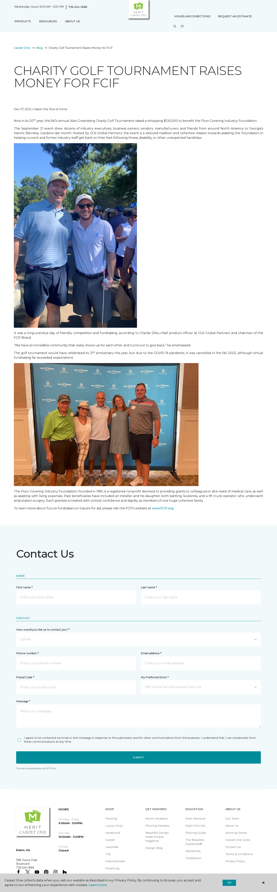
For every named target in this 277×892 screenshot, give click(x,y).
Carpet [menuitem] (110, 840)
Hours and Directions (192, 16)
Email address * (151, 653)
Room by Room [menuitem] (236, 833)
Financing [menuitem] (112, 868)
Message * (23, 701)
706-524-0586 (77, 7)
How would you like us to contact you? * (43, 629)
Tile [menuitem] (108, 854)
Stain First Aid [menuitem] (195, 825)
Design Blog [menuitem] (154, 848)
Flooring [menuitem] (111, 818)
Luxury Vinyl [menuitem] (114, 825)
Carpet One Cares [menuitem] (237, 840)
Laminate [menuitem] (111, 847)
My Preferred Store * (154, 677)
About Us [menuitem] (231, 825)
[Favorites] (182, 26)
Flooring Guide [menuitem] (195, 833)
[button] (175, 26)
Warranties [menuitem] (193, 851)
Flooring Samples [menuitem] (157, 825)
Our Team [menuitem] (232, 818)
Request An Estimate (235, 16)
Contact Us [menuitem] (233, 847)
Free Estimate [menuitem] (115, 861)
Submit (138, 757)
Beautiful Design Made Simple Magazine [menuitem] (157, 837)
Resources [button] (48, 21)
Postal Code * (25, 677)
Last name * (149, 587)
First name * (24, 587)
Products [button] (22, 21)
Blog (39, 48)
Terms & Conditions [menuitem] (239, 854)
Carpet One (22, 48)
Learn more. (97, 885)
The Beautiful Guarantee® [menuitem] (194, 842)
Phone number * (27, 653)
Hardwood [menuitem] (112, 833)
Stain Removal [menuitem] (195, 818)
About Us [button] (72, 21)
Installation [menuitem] (193, 858)
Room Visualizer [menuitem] (156, 818)
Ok (229, 882)
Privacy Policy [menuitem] (235, 861)
